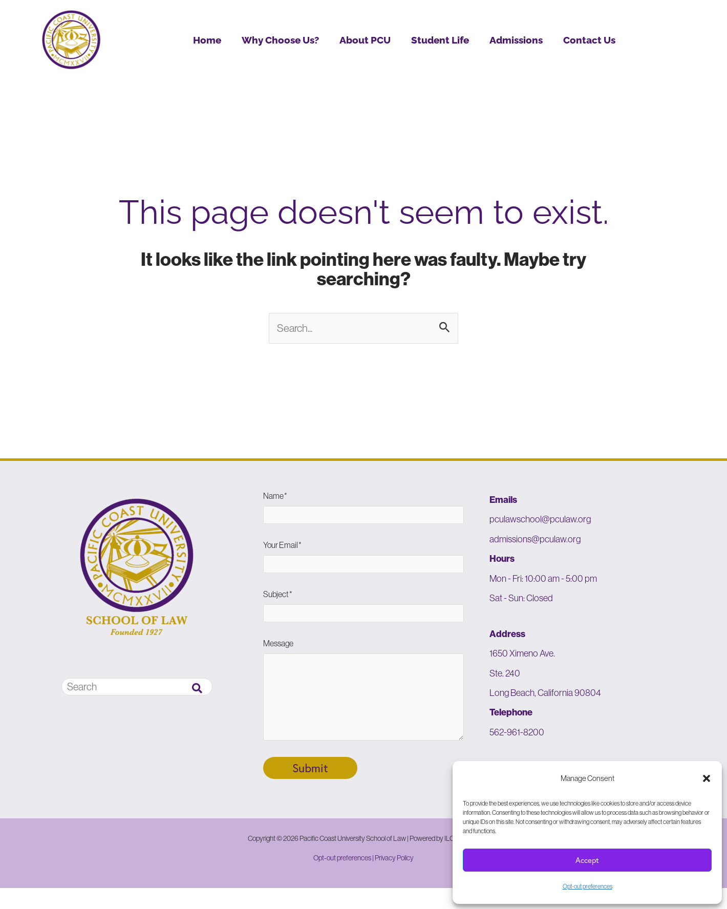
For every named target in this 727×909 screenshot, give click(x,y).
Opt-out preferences (587, 886)
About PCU (365, 40)
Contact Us (589, 40)
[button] (706, 778)
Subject (363, 614)
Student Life (440, 40)
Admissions (516, 40)
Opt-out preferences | (344, 878)
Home (207, 40)
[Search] (197, 689)
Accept (587, 860)
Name (363, 511)
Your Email (363, 562)
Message (363, 707)
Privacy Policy (394, 878)
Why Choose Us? (280, 40)
